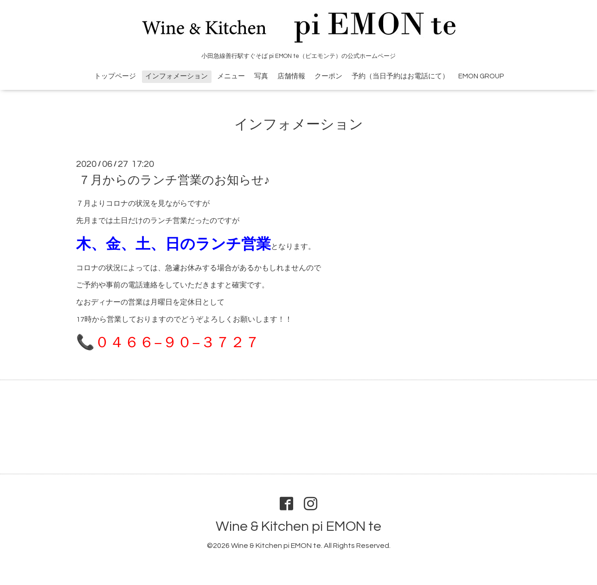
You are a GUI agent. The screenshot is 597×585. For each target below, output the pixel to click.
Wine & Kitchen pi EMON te (298, 526)
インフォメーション (176, 76)
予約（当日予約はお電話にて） (400, 76)
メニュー (231, 76)
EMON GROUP (481, 76)
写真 (261, 76)
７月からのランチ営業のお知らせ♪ (174, 180)
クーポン (328, 76)
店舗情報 (291, 76)
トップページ (115, 76)
